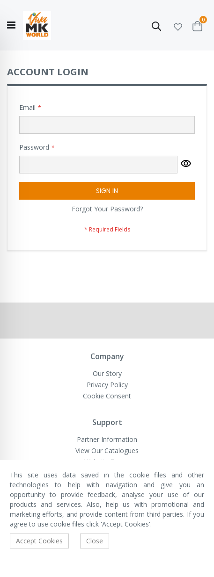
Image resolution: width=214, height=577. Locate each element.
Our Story (107, 373)
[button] (177, 25)
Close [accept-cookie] (94, 540)
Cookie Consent (107, 395)
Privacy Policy (107, 384)
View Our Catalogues (107, 450)
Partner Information (107, 439)
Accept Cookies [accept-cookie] (39, 540)
